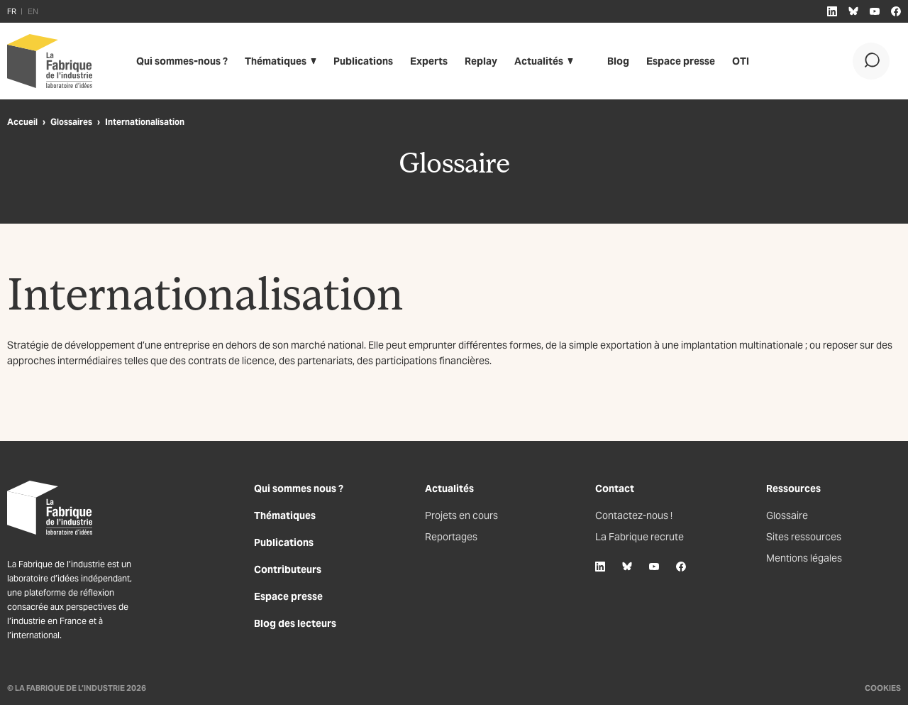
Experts (429, 61)
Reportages (451, 536)
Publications (363, 61)
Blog (618, 61)
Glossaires (71, 121)
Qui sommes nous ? (298, 488)
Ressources (793, 488)
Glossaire (787, 515)
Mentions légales (804, 558)
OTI (740, 61)
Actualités (538, 61)
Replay (481, 61)
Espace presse (680, 61)
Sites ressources (803, 536)
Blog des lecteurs (295, 623)
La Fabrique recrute (639, 536)
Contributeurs (287, 569)
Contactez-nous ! (633, 515)
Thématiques (275, 61)
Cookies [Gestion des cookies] (883, 688)
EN (33, 11)
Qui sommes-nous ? (182, 61)
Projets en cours (461, 515)
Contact (614, 488)
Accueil (22, 121)
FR (11, 11)
